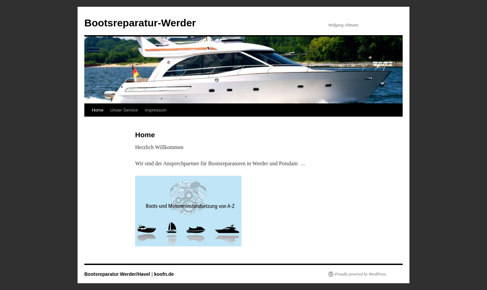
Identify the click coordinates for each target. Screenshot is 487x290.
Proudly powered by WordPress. (361, 274)
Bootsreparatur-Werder (140, 22)
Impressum (155, 110)
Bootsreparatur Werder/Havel (117, 274)
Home (98, 110)
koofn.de (164, 274)
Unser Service (124, 110)
